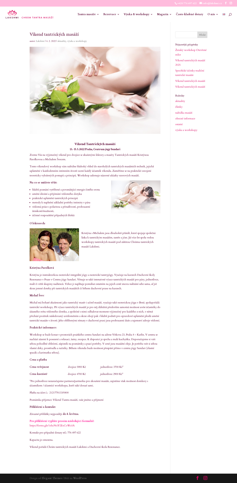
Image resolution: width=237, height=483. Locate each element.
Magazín (162, 14)
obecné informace (185, 118)
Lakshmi (40, 41)
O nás (211, 14)
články (179, 107)
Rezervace (109, 14)
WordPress (80, 478)
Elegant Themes (52, 478)
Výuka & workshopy (136, 14)
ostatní (179, 124)
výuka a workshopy (77, 41)
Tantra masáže (86, 14)
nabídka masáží (183, 113)
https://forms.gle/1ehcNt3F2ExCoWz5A (52, 425)
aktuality (62, 41)
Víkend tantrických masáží (190, 81)
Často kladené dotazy (189, 14)
